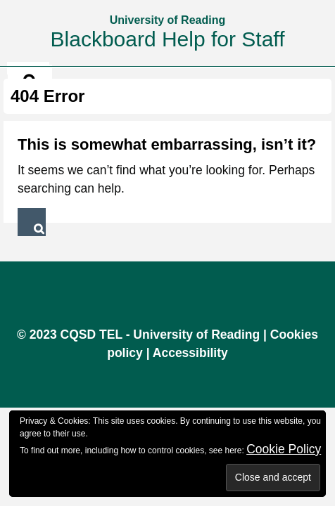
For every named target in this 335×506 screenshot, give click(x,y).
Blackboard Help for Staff (168, 39)
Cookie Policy (283, 449)
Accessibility (190, 353)
